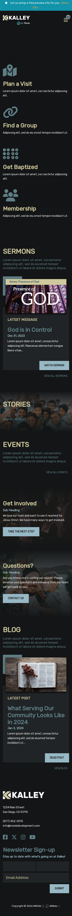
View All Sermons (56, 376)
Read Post (57, 757)
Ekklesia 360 (52, 906)
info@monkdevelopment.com (21, 825)
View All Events (57, 472)
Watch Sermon (54, 365)
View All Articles (14, 419)
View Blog (61, 768)
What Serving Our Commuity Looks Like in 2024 (36, 715)
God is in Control (29, 329)
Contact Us (16, 598)
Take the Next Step (21, 531)
